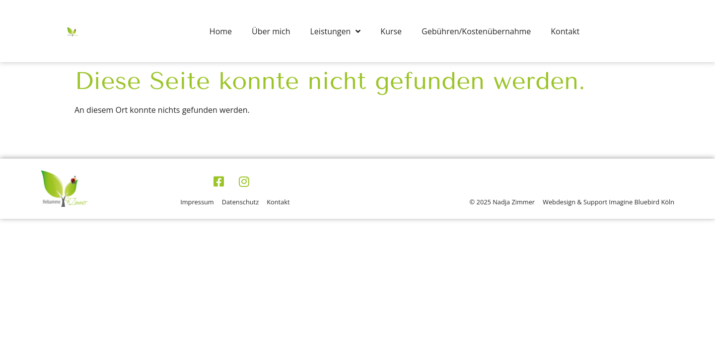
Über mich (271, 31)
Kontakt (565, 31)
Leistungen (335, 31)
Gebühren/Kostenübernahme (476, 31)
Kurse (391, 31)
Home (221, 31)
